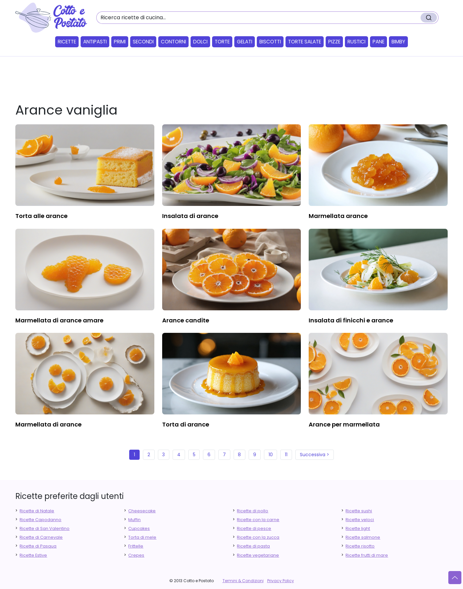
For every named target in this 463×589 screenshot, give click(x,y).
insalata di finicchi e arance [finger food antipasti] (351, 320)
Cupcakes (139, 528)
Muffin (134, 519)
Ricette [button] (67, 41)
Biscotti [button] (270, 41)
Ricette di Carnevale (41, 537)
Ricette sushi (359, 511)
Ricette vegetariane (258, 555)
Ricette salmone (363, 537)
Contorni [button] (173, 41)
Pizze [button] (334, 41)
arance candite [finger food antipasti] (185, 320)
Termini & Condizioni (243, 580)
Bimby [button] (398, 41)
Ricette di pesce (254, 528)
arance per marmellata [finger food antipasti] (344, 424)
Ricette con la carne (258, 519)
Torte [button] (222, 41)
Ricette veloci (360, 519)
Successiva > (314, 454)
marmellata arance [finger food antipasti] (338, 216)
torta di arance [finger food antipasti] (185, 424)
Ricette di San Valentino (44, 528)
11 (286, 454)
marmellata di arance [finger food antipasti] (48, 424)
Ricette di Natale (37, 511)
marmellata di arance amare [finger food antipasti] (59, 320)
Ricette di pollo (252, 511)
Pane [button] (378, 41)
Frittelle (135, 546)
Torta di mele (142, 537)
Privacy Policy (280, 580)
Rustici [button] (356, 41)
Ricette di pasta (253, 546)
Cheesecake (142, 511)
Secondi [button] (143, 41)
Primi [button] (120, 41)
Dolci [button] (200, 41)
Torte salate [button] (304, 41)
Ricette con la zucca (258, 537)
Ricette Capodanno (40, 519)
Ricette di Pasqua (38, 546)
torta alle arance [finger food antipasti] (41, 216)
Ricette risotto (360, 546)
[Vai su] (454, 577)
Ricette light (358, 528)
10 (271, 454)
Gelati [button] (244, 41)
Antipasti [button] (95, 41)
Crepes (136, 555)
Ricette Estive (33, 555)
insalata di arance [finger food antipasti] (190, 216)
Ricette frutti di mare (367, 555)
